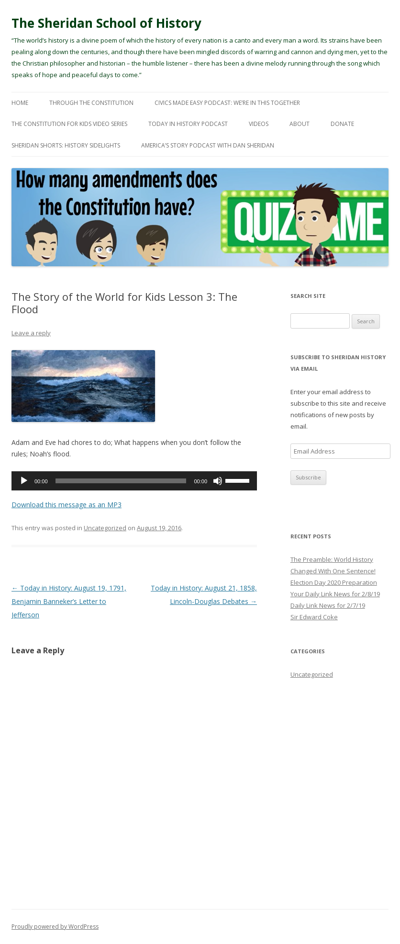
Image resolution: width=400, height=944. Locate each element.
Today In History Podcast (188, 124)
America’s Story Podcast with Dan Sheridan (207, 145)
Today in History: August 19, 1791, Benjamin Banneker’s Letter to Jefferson (68, 601)
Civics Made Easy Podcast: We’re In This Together (227, 103)
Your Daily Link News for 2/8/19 (335, 594)
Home (19, 103)
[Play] (24, 481)
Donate (342, 124)
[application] (134, 480)
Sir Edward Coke (314, 617)
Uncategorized (105, 527)
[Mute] (217, 481)
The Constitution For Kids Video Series (69, 124)
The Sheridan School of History (106, 23)
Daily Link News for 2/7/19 (327, 605)
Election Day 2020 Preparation (333, 582)
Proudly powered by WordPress (55, 926)
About (299, 124)
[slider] (121, 480)
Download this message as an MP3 (66, 504)
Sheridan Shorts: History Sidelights (65, 145)
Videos (258, 124)
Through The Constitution (91, 103)
